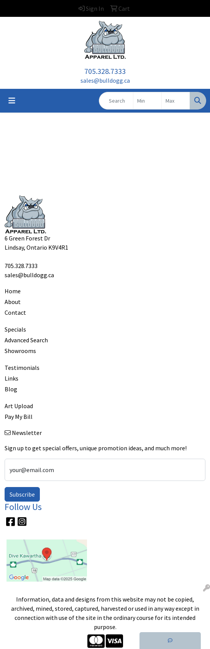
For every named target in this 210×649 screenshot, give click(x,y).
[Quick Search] (116, 101)
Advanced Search (26, 340)
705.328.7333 (105, 71)
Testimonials (22, 367)
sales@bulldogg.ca (105, 80)
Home (13, 291)
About (13, 302)
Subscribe (22, 494)
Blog (11, 389)
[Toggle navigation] (12, 100)
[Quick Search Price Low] (147, 101)
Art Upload (19, 406)
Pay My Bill (19, 416)
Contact (15, 312)
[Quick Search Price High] (175, 101)
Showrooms (20, 351)
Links (11, 378)
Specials (15, 329)
